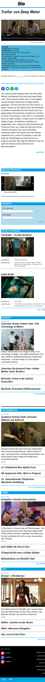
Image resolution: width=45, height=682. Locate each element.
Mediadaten (41, 659)
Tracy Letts (24, 65)
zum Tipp (40, 152)
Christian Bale (30, 262)
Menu (3, 3)
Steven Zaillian (12, 58)
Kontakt (42, 663)
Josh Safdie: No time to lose (15, 547)
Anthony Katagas (29, 56)
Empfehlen (16, 89)
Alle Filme (41, 310)
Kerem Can (29, 306)
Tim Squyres (30, 60)
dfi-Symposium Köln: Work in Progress (21, 473)
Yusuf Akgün (18, 304)
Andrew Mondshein (20, 60)
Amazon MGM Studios (25, 62)
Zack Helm (17, 52)
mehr (3, 462)
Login (37, 4)
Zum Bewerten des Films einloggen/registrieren (22, 83)
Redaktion (41, 656)
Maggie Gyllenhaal (20, 260)
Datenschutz (40, 666)
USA (3, 47)
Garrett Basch (8, 56)
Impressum (41, 670)
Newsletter (40, 652)
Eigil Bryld (7, 60)
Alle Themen (40, 564)
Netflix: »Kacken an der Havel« (17, 622)
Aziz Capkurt (38, 306)
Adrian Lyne (7, 52)
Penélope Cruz (37, 264)
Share (12, 89)
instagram (8, 661)
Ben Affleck (7, 65)
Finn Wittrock (32, 67)
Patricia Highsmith (10, 54)
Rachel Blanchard (34, 65)
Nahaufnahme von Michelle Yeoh (18, 559)
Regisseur (6, 215)
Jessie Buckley (19, 262)
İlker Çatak (18, 301)
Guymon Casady (18, 56)
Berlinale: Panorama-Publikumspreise (20, 389)
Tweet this (7, 89)
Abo (4, 680)
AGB (43, 673)
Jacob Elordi (24, 67)
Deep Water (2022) (10, 192)
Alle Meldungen (39, 394)
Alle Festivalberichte (36, 487)
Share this (3, 89)
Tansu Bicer (36, 304)
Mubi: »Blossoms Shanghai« (15, 628)
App (10, 680)
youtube (7, 653)
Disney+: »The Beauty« (13, 576)
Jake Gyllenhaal (25, 264)
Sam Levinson (25, 52)
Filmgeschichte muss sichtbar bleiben (20, 553)
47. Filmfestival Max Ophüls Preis (18, 467)
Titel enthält (7, 208)
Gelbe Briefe (7, 274)
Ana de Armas (16, 65)
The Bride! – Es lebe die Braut (16, 235)
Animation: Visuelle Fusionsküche (18, 499)
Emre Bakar (28, 304)
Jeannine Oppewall (10, 62)
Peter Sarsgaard (20, 266)
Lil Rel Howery (14, 67)
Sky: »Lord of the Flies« (13, 634)
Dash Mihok (5, 67)
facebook (8, 657)
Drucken (21, 89)
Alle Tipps (41, 639)
